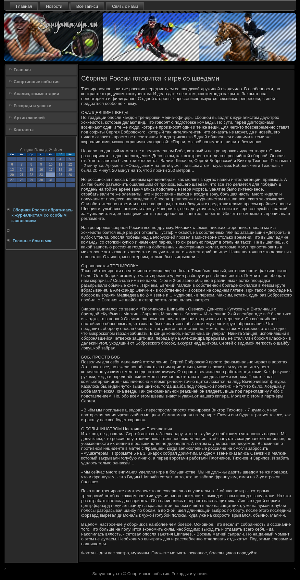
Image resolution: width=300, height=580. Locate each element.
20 (12, 175)
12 (70, 164)
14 (21, 169)
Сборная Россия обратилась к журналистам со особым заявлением (42, 215)
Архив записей (29, 117)
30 (41, 180)
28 (21, 180)
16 (41, 169)
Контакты (23, 129)
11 (60, 164)
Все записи (87, 6)
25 (60, 175)
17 (51, 169)
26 (70, 175)
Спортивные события (36, 81)
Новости (54, 6)
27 (12, 180)
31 (51, 180)
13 (12, 169)
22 (31, 175)
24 (51, 175)
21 (21, 175)
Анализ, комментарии (36, 93)
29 (31, 180)
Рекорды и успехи (32, 105)
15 (31, 169)
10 (51, 164)
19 (70, 169)
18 (60, 169)
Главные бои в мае (33, 240)
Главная (24, 6)
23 (41, 175)
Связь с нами (125, 6)
